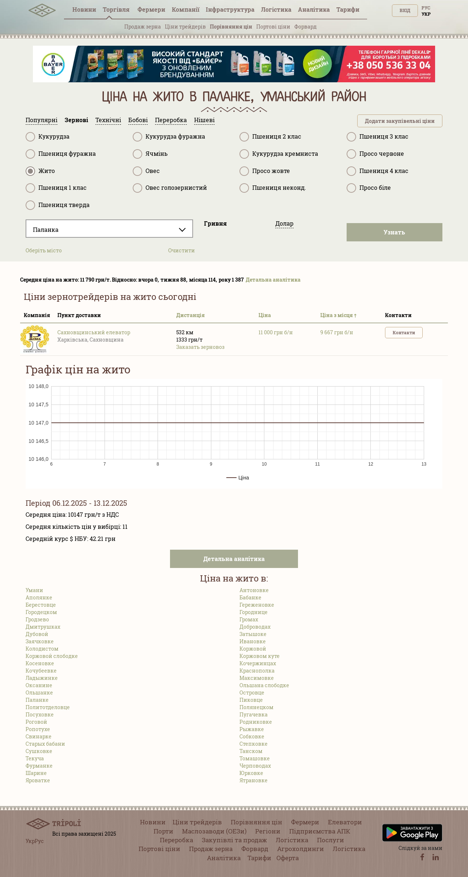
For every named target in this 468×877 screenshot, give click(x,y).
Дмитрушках (43, 626)
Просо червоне (375, 154)
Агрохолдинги (300, 848)
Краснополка (257, 670)
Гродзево (37, 619)
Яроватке (38, 780)
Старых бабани (45, 743)
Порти (163, 831)
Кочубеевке (41, 670)
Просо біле (369, 188)
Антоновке (254, 590)
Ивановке (252, 641)
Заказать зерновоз (200, 346)
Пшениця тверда (58, 205)
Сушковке (39, 751)
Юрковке (251, 772)
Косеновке (40, 663)
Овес (146, 171)
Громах (248, 619)
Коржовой (252, 648)
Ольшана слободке (264, 685)
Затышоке (253, 634)
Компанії (185, 9)
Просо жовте (264, 171)
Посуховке (40, 714)
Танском (251, 751)
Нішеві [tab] (204, 120)
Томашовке (254, 758)
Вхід (405, 10)
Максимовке (256, 677)
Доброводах (255, 626)
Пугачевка (253, 714)
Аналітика (314, 9)
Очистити (181, 250)
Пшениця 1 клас (56, 188)
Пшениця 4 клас (377, 171)
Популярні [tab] (41, 120)
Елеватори (345, 822)
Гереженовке (256, 604)
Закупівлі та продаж (234, 840)
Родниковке (255, 721)
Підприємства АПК (319, 831)
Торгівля (117, 9)
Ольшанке (39, 692)
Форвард (305, 26)
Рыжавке (251, 729)
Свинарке (39, 736)
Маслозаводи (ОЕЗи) (214, 831)
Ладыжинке (42, 677)
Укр (426, 14)
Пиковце (251, 699)
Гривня (215, 223)
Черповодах (255, 765)
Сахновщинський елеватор (93, 332)
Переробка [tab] (171, 120)
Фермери (151, 9)
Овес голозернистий (170, 188)
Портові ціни (273, 26)
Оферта (287, 858)
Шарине (36, 772)
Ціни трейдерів (185, 26)
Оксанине (39, 685)
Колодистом (42, 648)
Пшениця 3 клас (377, 137)
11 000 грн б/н (275, 332)
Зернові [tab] (76, 120)
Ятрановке (253, 780)
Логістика (276, 9)
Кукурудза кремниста (278, 154)
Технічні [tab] (108, 120)
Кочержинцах (257, 663)
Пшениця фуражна (61, 154)
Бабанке (250, 597)
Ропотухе (38, 729)
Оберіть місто (44, 250)
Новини (84, 9)
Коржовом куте (259, 655)
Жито (40, 171)
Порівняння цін (231, 26)
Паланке (37, 699)
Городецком (41, 612)
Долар (284, 223)
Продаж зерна (142, 26)
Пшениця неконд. (272, 188)
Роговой (36, 721)
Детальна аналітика (273, 279)
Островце (251, 692)
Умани (34, 590)
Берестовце (41, 604)
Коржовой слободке (52, 655)
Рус (426, 8)
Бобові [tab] (138, 120)
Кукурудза (47, 137)
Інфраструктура (230, 9)
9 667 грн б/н (336, 332)
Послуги (330, 840)
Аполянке (39, 597)
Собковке (251, 736)
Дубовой (37, 634)
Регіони (267, 831)
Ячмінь (150, 154)
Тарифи (347, 9)
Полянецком (256, 707)
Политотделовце (48, 707)
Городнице (253, 612)
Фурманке (39, 765)
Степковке (253, 743)
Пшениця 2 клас (270, 137)
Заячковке (40, 641)
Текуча (35, 758)
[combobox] (109, 228)
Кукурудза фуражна (169, 137)
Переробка (176, 840)
